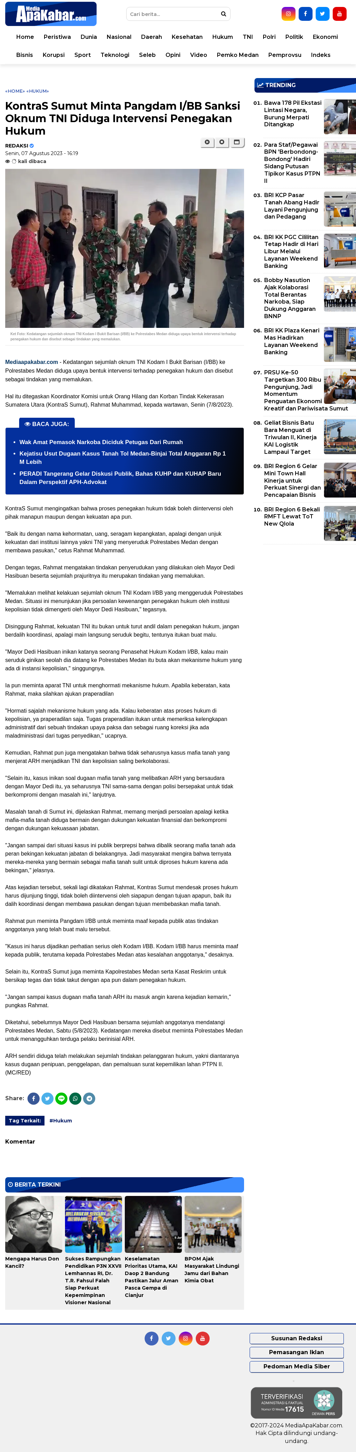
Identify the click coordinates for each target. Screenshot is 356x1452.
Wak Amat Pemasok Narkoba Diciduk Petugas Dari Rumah (101, 442)
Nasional (119, 37)
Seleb (147, 55)
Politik (294, 37)
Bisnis (24, 55)
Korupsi (54, 55)
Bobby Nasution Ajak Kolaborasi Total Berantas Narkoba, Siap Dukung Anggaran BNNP (290, 298)
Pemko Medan (238, 55)
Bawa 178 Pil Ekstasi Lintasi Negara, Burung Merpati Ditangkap (293, 114)
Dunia (89, 37)
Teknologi (114, 55)
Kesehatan (187, 37)
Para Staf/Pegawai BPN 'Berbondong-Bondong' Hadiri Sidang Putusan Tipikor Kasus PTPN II (292, 163)
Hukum (222, 37)
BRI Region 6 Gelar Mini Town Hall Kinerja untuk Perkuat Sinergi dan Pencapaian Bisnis (292, 480)
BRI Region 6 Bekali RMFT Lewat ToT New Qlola (292, 516)
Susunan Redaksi (296, 1338)
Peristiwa (57, 37)
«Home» (15, 91)
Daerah (151, 37)
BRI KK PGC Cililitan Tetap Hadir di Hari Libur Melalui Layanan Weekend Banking (291, 251)
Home (25, 37)
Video (198, 55)
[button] (237, 142)
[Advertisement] (305, 598)
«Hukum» (37, 91)
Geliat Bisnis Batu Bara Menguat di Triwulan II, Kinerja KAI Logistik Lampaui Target (290, 437)
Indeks (321, 55)
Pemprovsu (284, 55)
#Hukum (60, 1121)
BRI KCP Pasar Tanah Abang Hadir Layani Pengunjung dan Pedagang (291, 206)
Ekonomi (325, 37)
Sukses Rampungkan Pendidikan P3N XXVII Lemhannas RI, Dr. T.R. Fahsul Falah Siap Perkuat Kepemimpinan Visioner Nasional (93, 1281)
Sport (82, 55)
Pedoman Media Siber (297, 1366)
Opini (172, 55)
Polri (269, 37)
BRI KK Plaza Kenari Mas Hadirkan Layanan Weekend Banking (291, 341)
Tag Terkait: (25, 1121)
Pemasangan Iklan (296, 1352)
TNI (248, 37)
